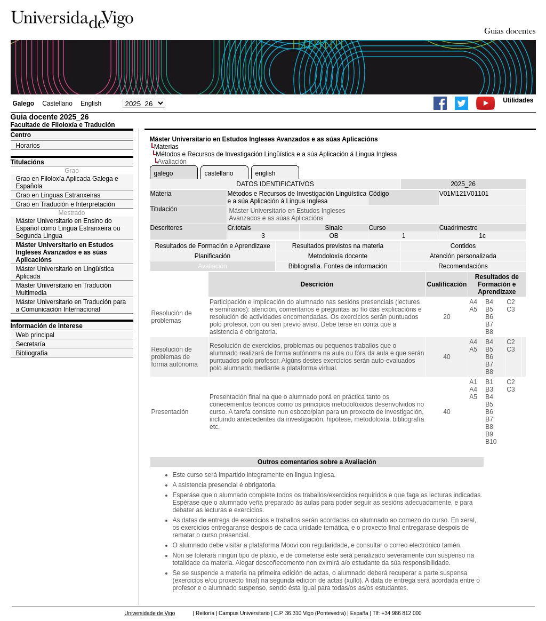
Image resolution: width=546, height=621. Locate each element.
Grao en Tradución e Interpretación (65, 204)
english (265, 173)
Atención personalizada (463, 256)
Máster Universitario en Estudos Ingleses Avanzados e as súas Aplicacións (65, 252)
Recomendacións (463, 266)
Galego (24, 103)
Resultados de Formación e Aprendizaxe (212, 246)
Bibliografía (32, 353)
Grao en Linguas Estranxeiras (58, 195)
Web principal (35, 335)
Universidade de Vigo (149, 613)
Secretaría (30, 344)
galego (163, 173)
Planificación (212, 256)
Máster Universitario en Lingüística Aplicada (65, 272)
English (91, 103)
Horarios (28, 145)
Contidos (463, 246)
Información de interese (47, 326)
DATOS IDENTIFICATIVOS (275, 184)
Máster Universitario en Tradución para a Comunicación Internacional (71, 305)
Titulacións (27, 162)
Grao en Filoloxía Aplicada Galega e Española (67, 182)
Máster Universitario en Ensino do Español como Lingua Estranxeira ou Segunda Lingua (68, 228)
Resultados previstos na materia (337, 246)
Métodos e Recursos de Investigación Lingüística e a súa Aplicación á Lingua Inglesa (276, 154)
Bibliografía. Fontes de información (337, 266)
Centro (21, 135)
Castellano (57, 103)
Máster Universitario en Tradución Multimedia (63, 289)
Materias (166, 146)
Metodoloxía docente (337, 256)
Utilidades (518, 100)
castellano (219, 173)
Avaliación (212, 266)
